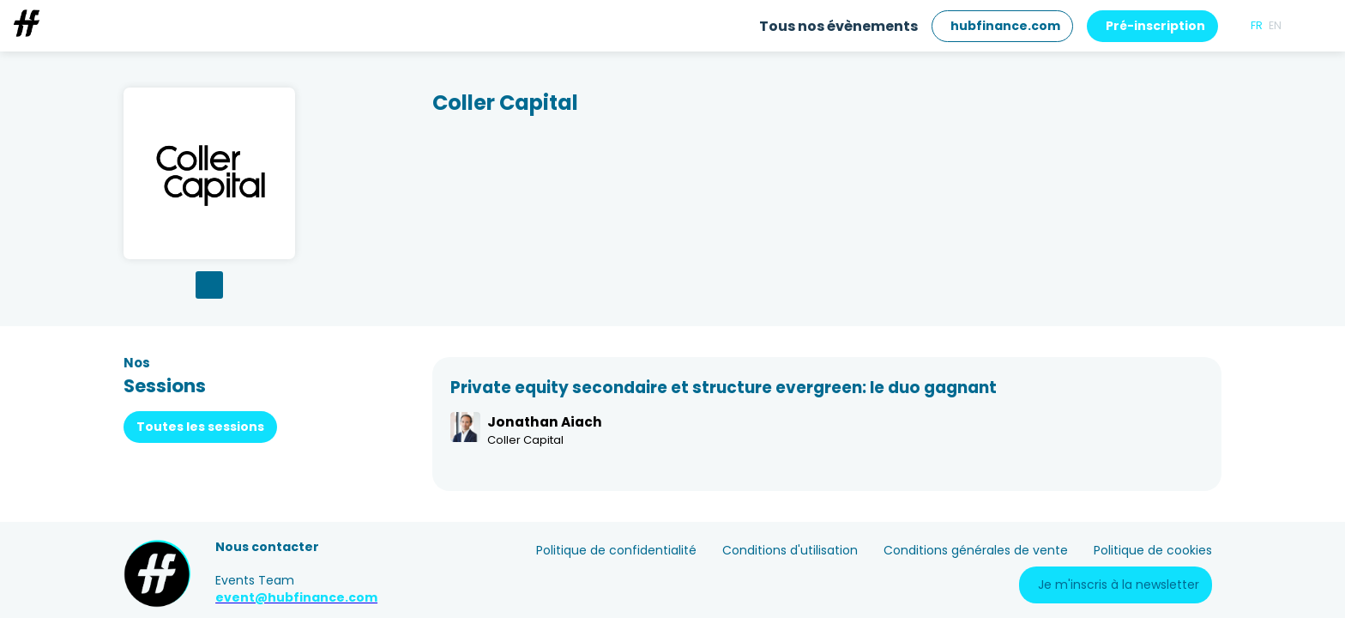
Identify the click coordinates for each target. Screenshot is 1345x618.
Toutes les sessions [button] (200, 426)
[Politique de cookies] (1153, 550)
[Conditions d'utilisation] (790, 550)
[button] (1002, 26)
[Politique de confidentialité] (616, 550)
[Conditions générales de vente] (976, 550)
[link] (838, 26)
